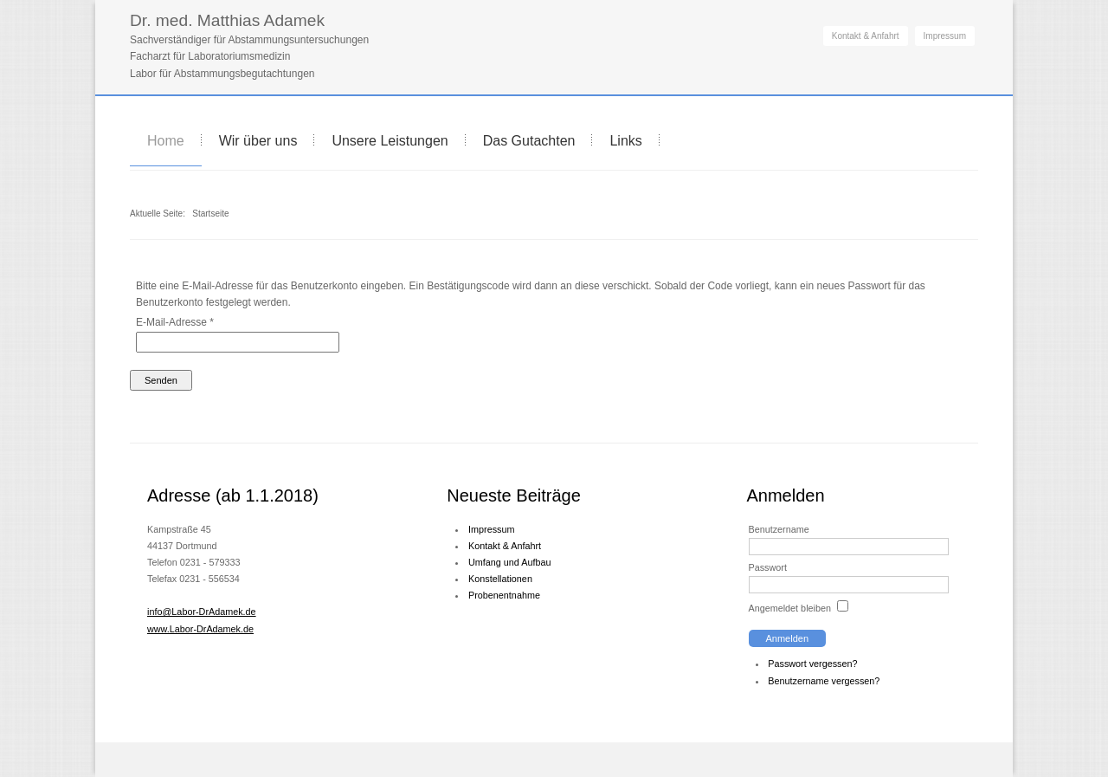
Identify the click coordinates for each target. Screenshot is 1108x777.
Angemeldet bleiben (790, 608)
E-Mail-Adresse (175, 322)
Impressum (945, 36)
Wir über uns (258, 140)
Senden (161, 380)
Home (165, 140)
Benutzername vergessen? (823, 681)
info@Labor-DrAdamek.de (201, 611)
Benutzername (779, 529)
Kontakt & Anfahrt (865, 36)
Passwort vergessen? (812, 663)
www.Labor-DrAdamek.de (200, 629)
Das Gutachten (529, 140)
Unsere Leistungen (390, 140)
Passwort (768, 567)
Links (625, 140)
